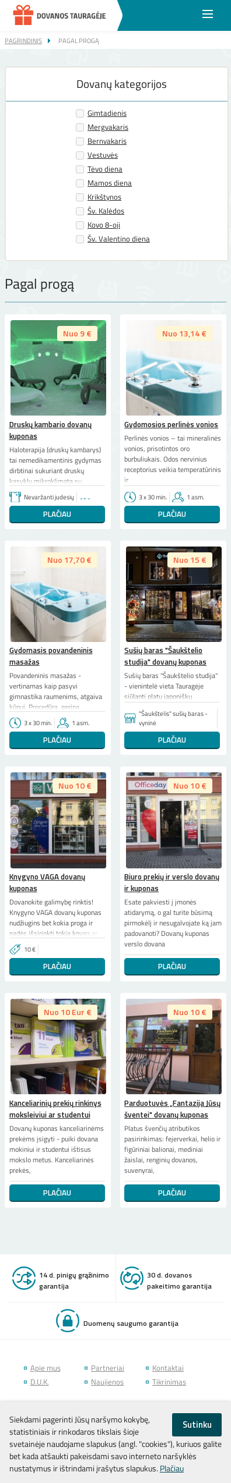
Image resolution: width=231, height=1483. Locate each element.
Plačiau (57, 514)
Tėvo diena (105, 169)
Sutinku (197, 1424)
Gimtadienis (107, 113)
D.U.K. (39, 1382)
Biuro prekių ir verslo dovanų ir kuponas (171, 882)
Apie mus (45, 1368)
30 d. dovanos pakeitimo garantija (179, 1280)
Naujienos (107, 1382)
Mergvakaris (108, 127)
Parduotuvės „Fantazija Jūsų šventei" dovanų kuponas (172, 1108)
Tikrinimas (169, 1382)
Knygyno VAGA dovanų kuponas (47, 882)
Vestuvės (103, 155)
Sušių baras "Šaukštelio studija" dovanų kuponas (165, 656)
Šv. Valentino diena (119, 238)
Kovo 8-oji (104, 224)
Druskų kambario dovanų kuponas (50, 430)
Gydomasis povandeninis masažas (51, 656)
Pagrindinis (23, 40)
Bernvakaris (107, 141)
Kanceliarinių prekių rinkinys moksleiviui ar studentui (55, 1108)
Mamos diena (110, 183)
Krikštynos (104, 197)
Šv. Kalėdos (106, 211)
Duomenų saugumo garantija (130, 1323)
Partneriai (107, 1368)
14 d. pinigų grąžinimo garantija (74, 1280)
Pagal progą (78, 40)
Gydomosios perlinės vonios (171, 424)
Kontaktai (168, 1368)
